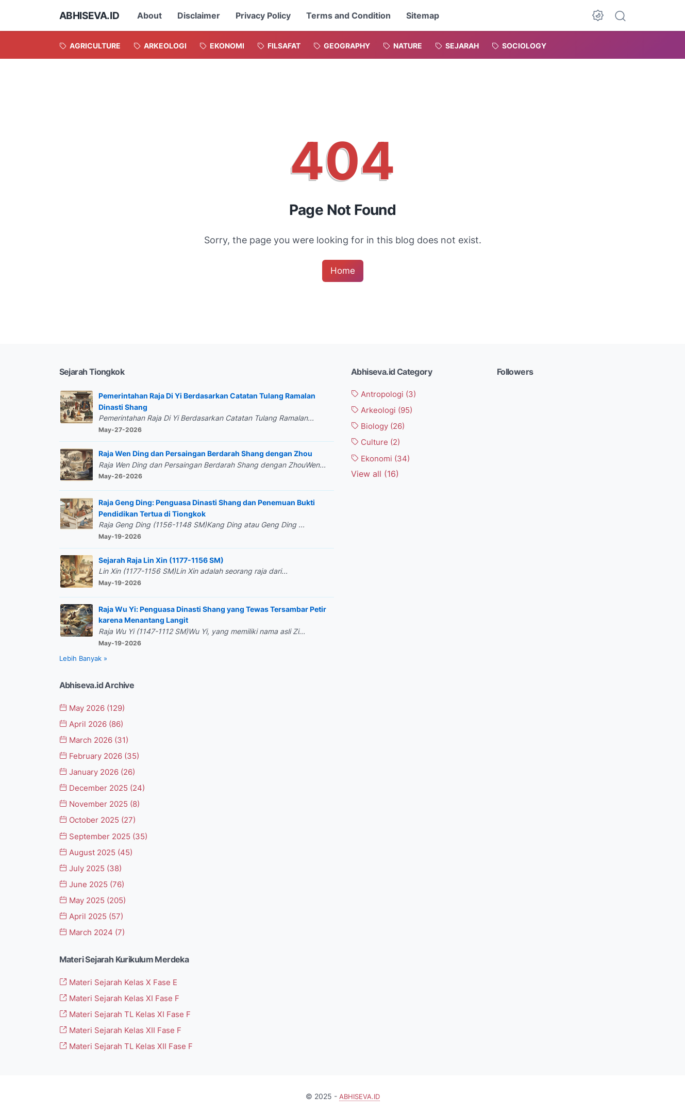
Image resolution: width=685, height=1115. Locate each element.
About (153, 15)
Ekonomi (383, 458)
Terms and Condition (352, 15)
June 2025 (94, 883)
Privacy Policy (267, 15)
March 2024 (95, 930)
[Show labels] (375, 474)
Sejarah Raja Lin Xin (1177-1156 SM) (161, 560)
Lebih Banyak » (83, 659)
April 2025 (94, 915)
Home (343, 270)
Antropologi (386, 395)
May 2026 (95, 708)
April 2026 (94, 724)
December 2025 (106, 788)
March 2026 (97, 740)
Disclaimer (202, 15)
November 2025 (103, 803)
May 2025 (96, 899)
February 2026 (102, 756)
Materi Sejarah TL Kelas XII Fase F (130, 1044)
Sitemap (426, 15)
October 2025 (101, 819)
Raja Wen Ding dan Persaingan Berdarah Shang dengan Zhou (205, 454)
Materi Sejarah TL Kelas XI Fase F (129, 1012)
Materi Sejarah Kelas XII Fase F (124, 1028)
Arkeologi (385, 411)
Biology (380, 426)
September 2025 (107, 835)
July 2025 (93, 867)
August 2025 (99, 851)
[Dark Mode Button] (598, 15)
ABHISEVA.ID (91, 15)
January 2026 (101, 772)
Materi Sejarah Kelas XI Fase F (123, 996)
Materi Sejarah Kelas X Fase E (122, 980)
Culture (377, 442)
